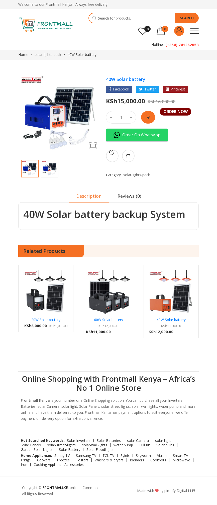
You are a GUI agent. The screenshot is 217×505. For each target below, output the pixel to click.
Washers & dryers (109, 460)
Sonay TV (62, 455)
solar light (163, 440)
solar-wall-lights (94, 445)
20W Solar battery (45, 319)
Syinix (125, 455)
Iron (24, 464)
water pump (123, 445)
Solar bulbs (165, 445)
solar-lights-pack (48, 54)
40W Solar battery (171, 319)
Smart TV (180, 455)
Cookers (44, 460)
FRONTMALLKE (55, 487)
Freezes (63, 460)
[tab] (89, 198)
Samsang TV (86, 455)
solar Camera (138, 440)
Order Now (148, 117)
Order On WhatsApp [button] (137, 135)
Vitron (162, 455)
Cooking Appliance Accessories (59, 464)
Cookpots (158, 460)
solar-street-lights (61, 445)
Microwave (181, 460)
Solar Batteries (109, 440)
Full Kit (144, 445)
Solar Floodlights (100, 449)
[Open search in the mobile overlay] (143, 18)
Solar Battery (69, 449)
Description (88, 196)
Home (23, 54)
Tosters (82, 460)
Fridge (26, 460)
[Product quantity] (121, 117)
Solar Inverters (78, 440)
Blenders (137, 460)
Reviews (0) (129, 196)
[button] (93, 145)
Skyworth (143, 455)
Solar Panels (31, 445)
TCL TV (108, 455)
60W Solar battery (108, 319)
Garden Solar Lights (37, 449)
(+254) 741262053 (182, 44)
